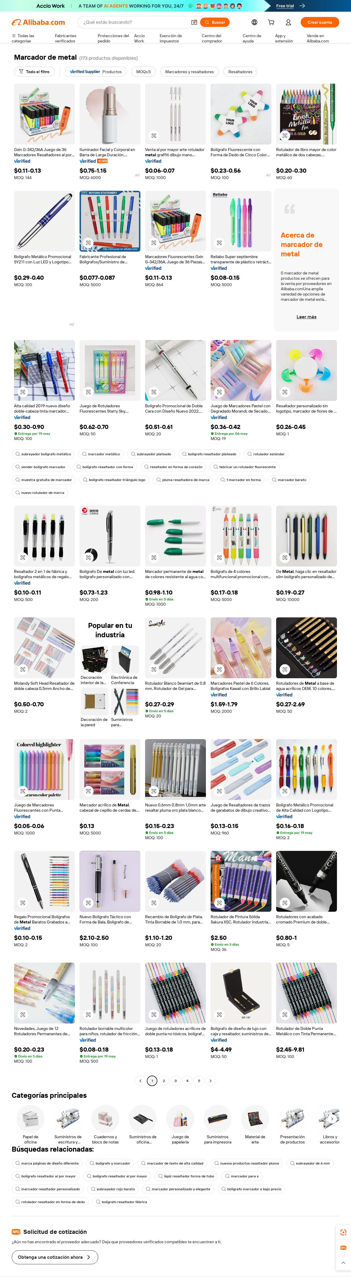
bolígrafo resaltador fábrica (121, 1202)
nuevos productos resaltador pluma (246, 1163)
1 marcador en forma (241, 480)
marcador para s (242, 1176)
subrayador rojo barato (113, 1189)
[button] (194, 22)
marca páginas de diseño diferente (47, 1163)
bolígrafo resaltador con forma (105, 467)
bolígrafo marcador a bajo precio (251, 1189)
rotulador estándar (266, 454)
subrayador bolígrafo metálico (43, 454)
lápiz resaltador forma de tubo (186, 1176)
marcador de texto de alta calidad (172, 1163)
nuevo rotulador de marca (40, 492)
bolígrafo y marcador (110, 1163)
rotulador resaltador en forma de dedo (50, 1202)
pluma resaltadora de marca (182, 480)
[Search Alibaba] (135, 22)
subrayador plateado (151, 454)
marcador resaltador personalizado (48, 1189)
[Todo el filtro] (34, 72)
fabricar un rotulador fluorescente (245, 467)
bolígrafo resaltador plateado (209, 454)
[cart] (272, 23)
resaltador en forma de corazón (173, 467)
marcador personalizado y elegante (178, 1189)
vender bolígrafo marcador (41, 467)
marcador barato (289, 480)
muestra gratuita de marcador (44, 480)
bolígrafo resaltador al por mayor (46, 1176)
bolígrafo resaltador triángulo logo (114, 480)
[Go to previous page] (140, 1081)
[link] (343, 1232)
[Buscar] (215, 22)
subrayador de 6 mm (310, 1163)
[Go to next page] (210, 1081)
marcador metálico (101, 454)
